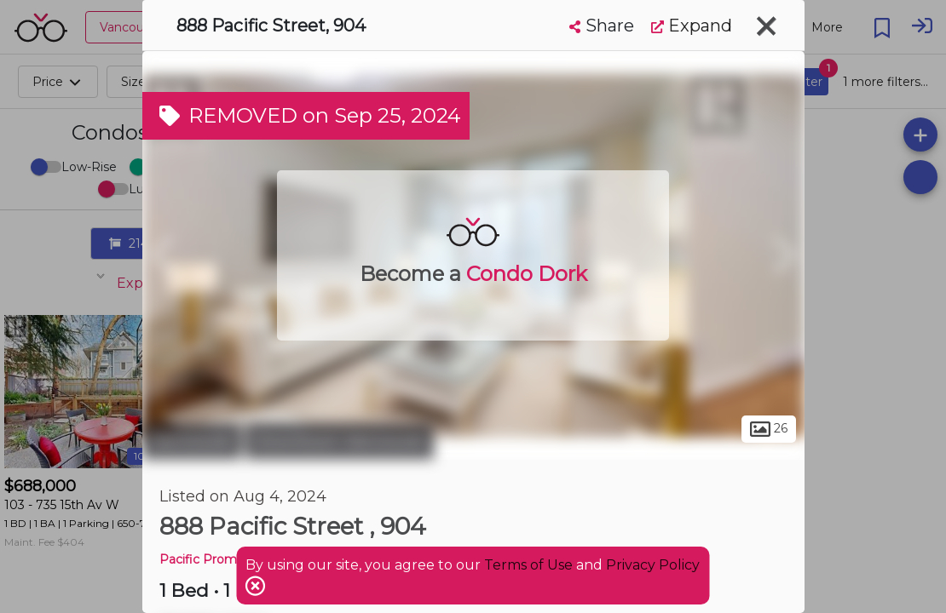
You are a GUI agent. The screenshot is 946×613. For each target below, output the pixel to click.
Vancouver (192, 441)
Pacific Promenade (216, 559)
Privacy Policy (653, 565)
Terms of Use (528, 565)
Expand (691, 25)
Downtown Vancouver (339, 441)
